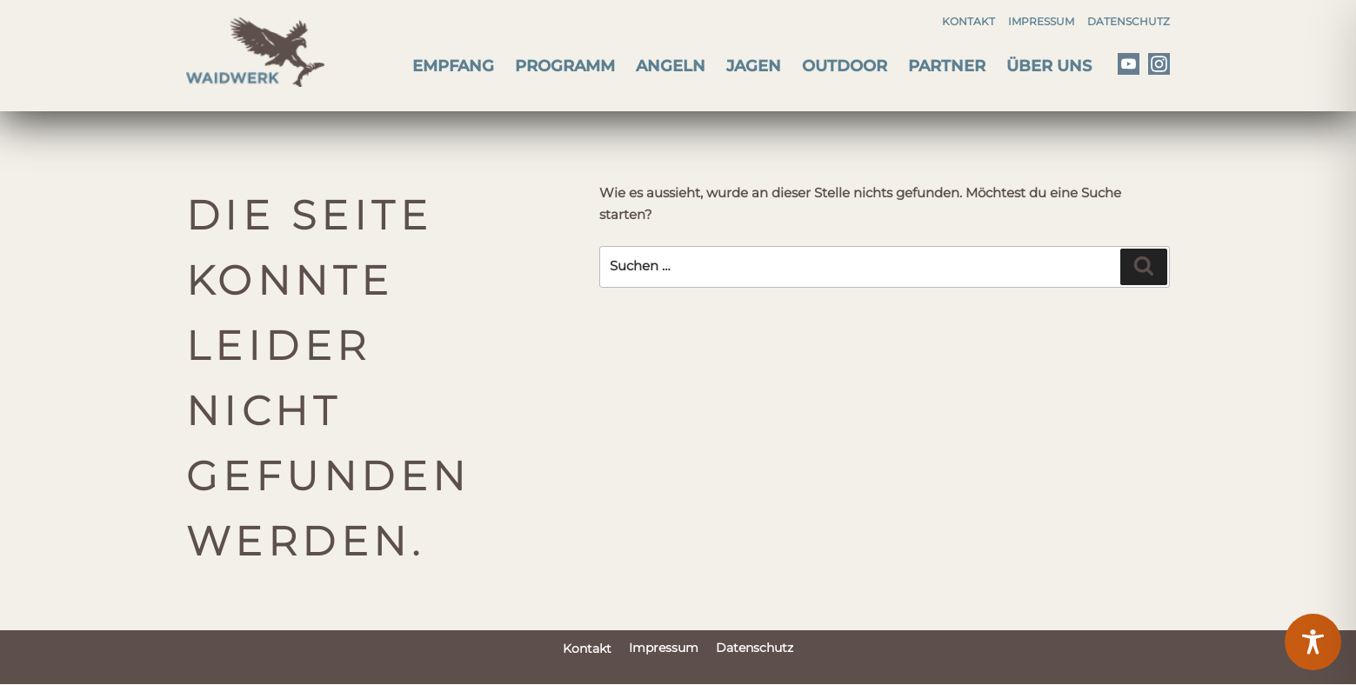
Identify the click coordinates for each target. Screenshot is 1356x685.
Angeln (670, 66)
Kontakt (968, 21)
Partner (946, 66)
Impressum (1041, 21)
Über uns (1049, 66)
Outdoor (844, 66)
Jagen (753, 66)
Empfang (453, 66)
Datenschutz (1128, 21)
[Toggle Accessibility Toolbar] (1313, 642)
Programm (565, 66)
